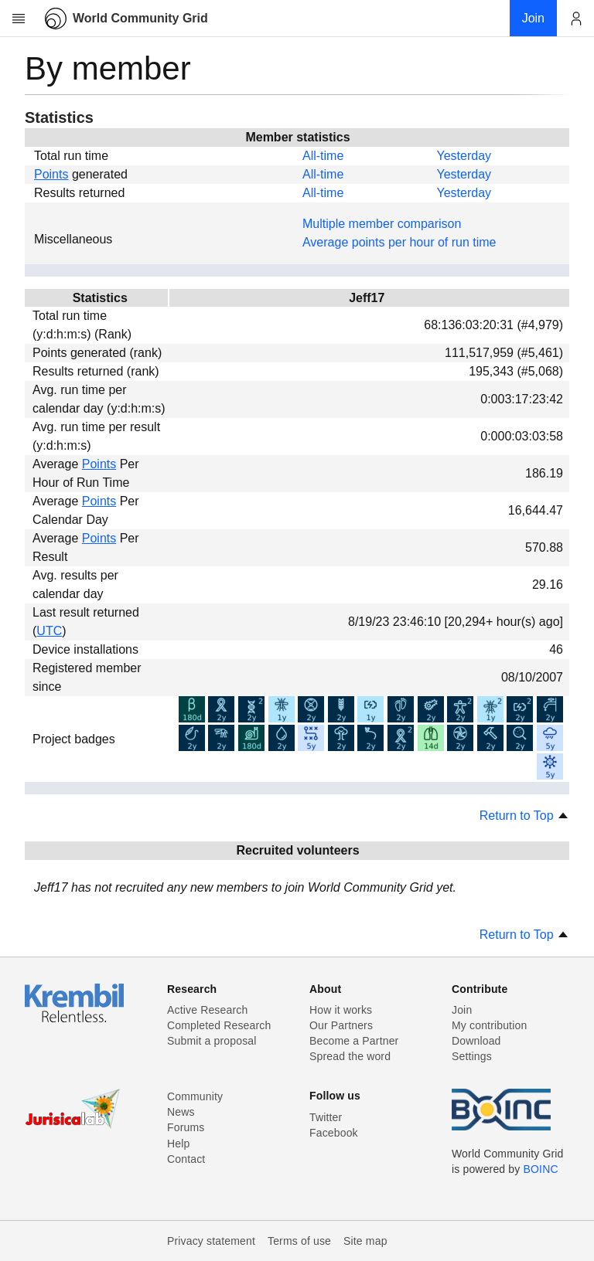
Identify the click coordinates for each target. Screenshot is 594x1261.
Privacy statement (211, 1241)
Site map (365, 1241)
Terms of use (299, 1241)
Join (462, 1010)
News (181, 1112)
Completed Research (219, 1025)
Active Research (207, 1010)
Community (195, 1096)
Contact (186, 1159)
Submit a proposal (212, 1041)
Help (178, 1143)
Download (476, 1041)
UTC (49, 630)
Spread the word (350, 1056)
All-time (322, 155)
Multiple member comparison (381, 223)
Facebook (333, 1133)
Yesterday (463, 155)
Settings (472, 1056)
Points (51, 174)
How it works (340, 1010)
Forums (185, 1127)
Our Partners (341, 1025)
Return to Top (524, 815)
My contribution (489, 1025)
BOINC (541, 1169)
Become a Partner (353, 1041)
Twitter (325, 1117)
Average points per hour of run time (399, 242)
